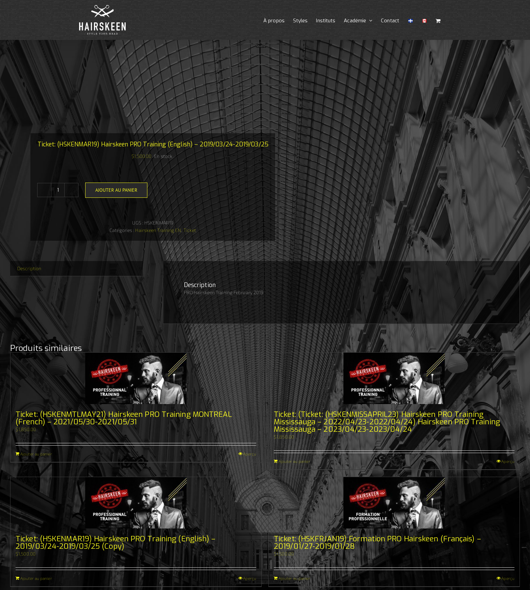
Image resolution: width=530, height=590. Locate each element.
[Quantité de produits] (58, 190)
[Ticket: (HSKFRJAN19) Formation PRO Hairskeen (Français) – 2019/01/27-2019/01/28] (394, 502)
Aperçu (249, 453)
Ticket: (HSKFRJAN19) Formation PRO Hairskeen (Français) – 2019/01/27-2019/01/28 (377, 542)
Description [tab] (29, 268)
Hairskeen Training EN (158, 230)
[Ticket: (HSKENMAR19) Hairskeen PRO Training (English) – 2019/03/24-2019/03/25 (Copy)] (135, 502)
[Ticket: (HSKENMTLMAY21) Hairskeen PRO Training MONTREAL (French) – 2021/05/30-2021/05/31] (135, 378)
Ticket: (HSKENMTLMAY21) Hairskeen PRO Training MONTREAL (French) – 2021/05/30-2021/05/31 (124, 418)
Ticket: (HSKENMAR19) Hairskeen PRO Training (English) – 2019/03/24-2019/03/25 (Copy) (116, 542)
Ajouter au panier (116, 190)
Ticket (190, 230)
